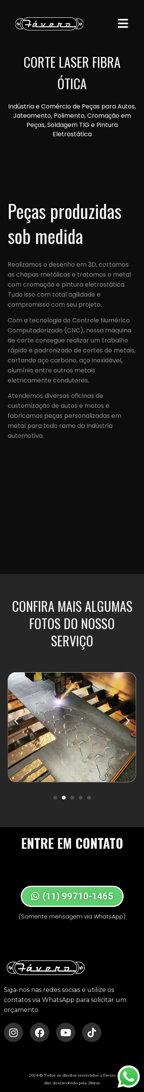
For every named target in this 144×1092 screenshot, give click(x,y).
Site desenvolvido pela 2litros (72, 1082)
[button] (16, 721)
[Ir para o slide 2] (64, 798)
